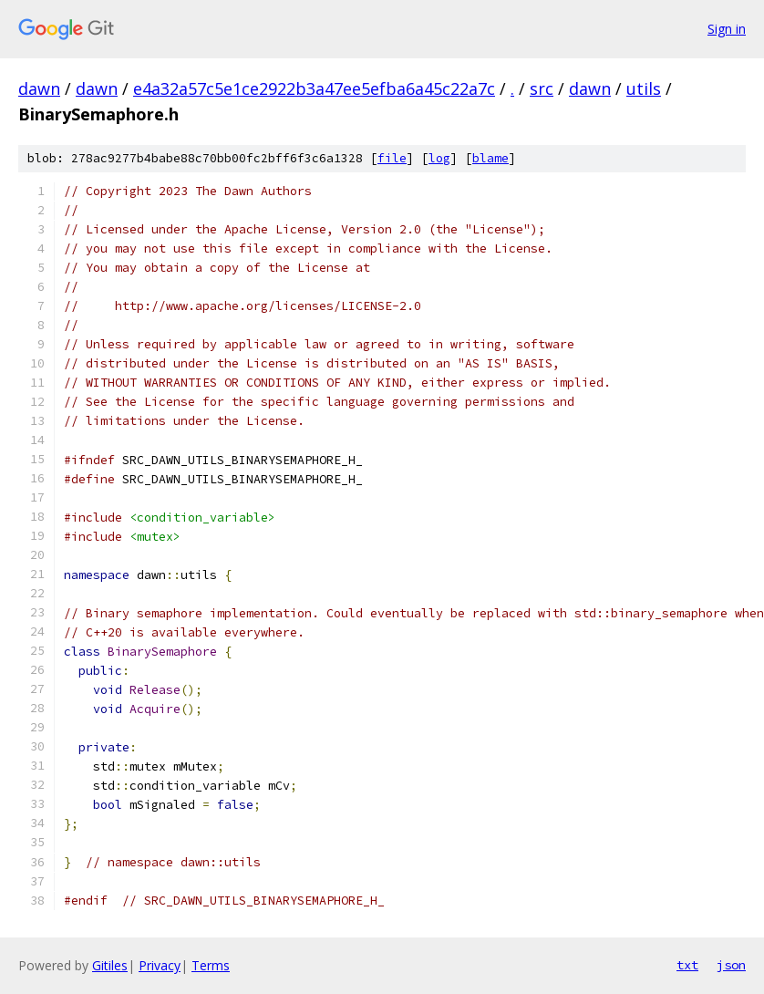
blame (490, 158)
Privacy (160, 965)
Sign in (726, 28)
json (731, 965)
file (392, 158)
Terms (210, 965)
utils (643, 88)
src (541, 88)
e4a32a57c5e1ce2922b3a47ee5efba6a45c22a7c (314, 88)
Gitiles (110, 965)
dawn (39, 88)
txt (687, 965)
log (439, 158)
